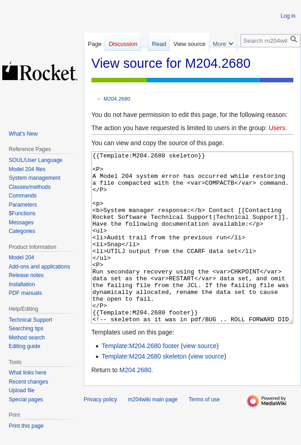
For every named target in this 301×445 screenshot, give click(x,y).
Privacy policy (100, 433)
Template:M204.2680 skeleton (143, 390)
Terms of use (204, 433)
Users (277, 127)
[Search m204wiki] (271, 40)
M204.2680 (117, 98)
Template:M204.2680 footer (140, 380)
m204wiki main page (152, 433)
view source (199, 380)
